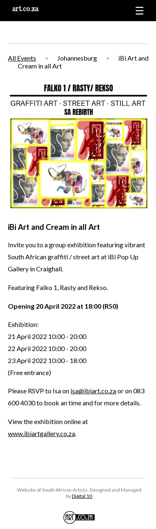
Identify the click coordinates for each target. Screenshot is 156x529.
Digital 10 (82, 496)
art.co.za (25, 8)
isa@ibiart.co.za (93, 391)
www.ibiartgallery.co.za (41, 433)
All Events (22, 58)
